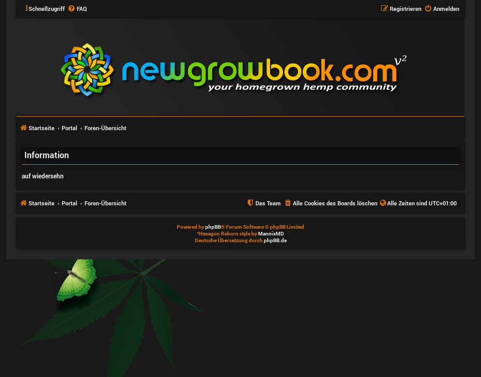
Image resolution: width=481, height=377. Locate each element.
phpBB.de (275, 240)
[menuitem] (77, 9)
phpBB (213, 227)
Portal (69, 128)
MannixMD (271, 233)
